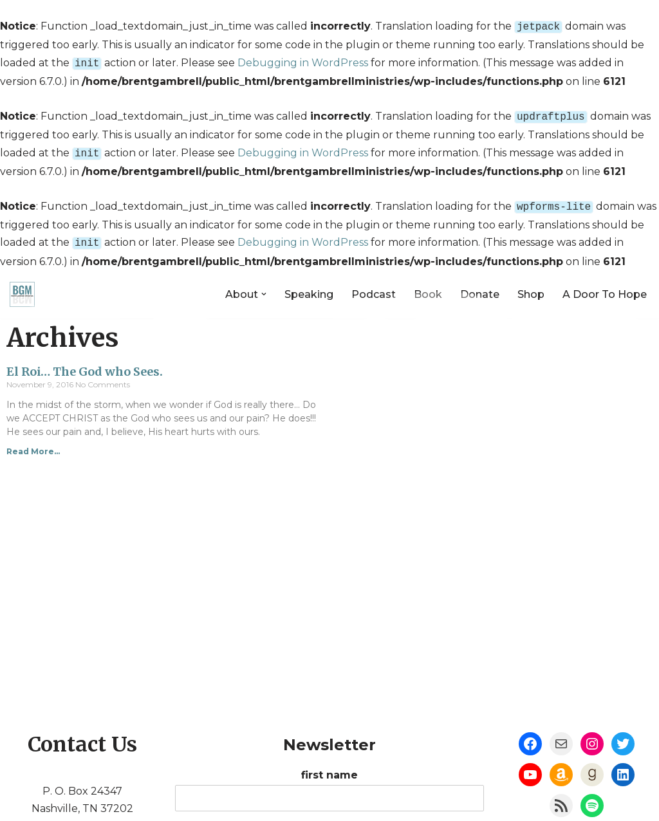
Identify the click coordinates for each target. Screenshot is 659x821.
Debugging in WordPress (302, 61)
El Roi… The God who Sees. (84, 363)
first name (329, 767)
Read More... (33, 443)
